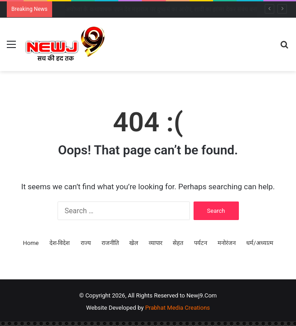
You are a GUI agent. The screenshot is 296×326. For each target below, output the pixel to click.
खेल (133, 243)
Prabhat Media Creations (177, 307)
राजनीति (110, 243)
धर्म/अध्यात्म (259, 243)
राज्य (86, 243)
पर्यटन (200, 243)
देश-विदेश (59, 243)
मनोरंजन (227, 243)
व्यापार (155, 243)
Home (31, 243)
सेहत (178, 243)
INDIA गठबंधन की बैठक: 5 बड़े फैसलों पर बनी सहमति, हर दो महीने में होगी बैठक (150, 9)
